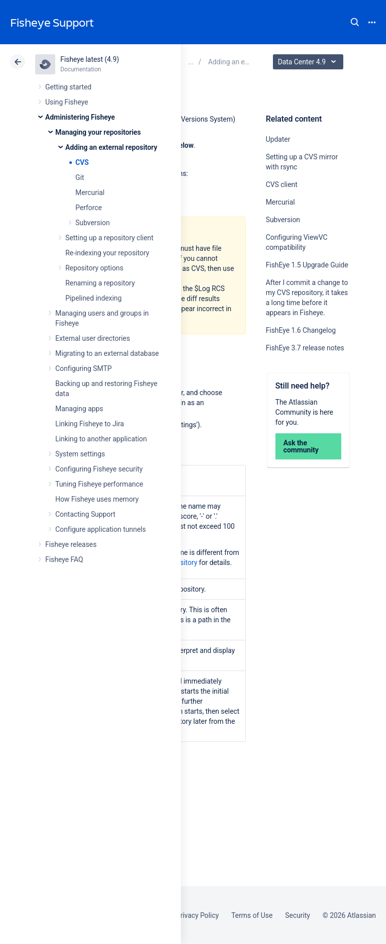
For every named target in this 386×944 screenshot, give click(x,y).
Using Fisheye (66, 102)
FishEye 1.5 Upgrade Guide (307, 265)
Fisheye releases (70, 544)
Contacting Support (85, 514)
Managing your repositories (98, 132)
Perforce (88, 208)
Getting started (68, 87)
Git (79, 177)
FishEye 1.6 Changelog (301, 330)
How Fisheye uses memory (97, 499)
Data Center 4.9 (309, 62)
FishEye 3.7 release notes (305, 348)
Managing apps (79, 409)
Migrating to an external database (107, 353)
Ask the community (301, 446)
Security (297, 915)
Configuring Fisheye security (99, 469)
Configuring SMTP (83, 368)
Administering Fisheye (80, 117)
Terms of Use (251, 915)
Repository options (94, 268)
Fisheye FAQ (64, 559)
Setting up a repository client (109, 238)
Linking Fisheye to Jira (89, 424)
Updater (278, 139)
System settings (80, 454)
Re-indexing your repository (107, 253)
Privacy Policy (197, 915)
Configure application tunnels (100, 529)
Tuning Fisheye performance (99, 484)
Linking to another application (101, 439)
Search (355, 22)
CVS (82, 162)
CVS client (282, 184)
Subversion (92, 223)
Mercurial (90, 192)
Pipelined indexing (93, 298)
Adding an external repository (111, 147)
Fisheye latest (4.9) (89, 59)
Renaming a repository (100, 283)
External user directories (92, 338)
